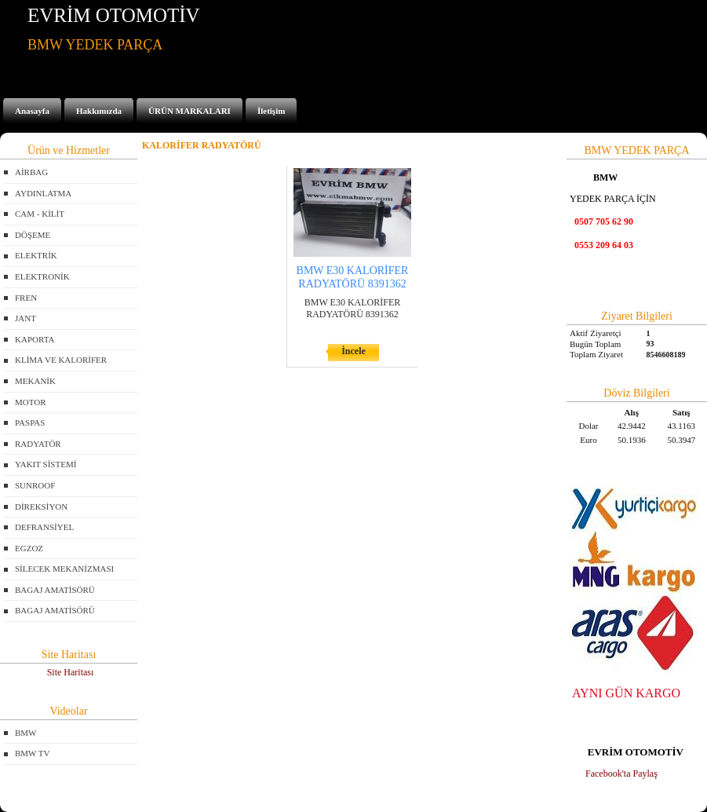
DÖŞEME (32, 235)
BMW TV (32, 753)
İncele (353, 351)
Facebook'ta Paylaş (621, 773)
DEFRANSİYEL (44, 527)
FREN (26, 297)
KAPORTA (34, 339)
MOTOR (30, 402)
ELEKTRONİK (42, 276)
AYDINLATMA (43, 193)
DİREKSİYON (41, 506)
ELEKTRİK (36, 255)
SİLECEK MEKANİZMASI (64, 568)
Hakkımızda (99, 110)
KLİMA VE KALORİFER (61, 359)
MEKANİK (35, 381)
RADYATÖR (38, 443)
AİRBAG (31, 172)
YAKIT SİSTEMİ (45, 464)
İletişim (271, 110)
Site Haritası (70, 672)
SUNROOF (35, 485)
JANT (25, 318)
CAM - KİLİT (39, 213)
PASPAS (30, 422)
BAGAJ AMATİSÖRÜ (55, 589)
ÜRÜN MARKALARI (189, 110)
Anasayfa (32, 110)
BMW (26, 732)
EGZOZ (29, 548)
